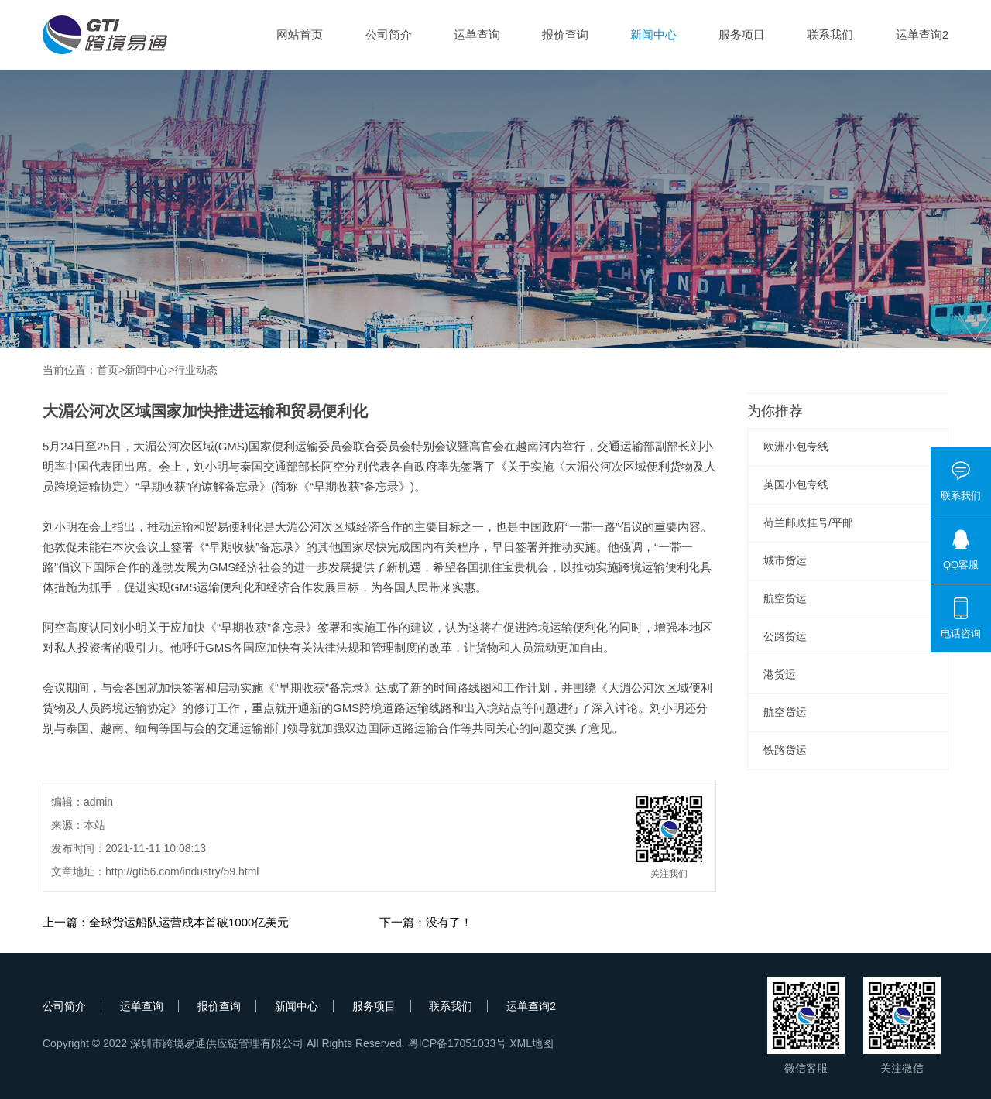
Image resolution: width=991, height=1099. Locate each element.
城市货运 (785, 560)
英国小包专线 (795, 484)
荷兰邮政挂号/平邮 (808, 522)
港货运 (779, 674)
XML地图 (531, 1043)
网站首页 (299, 34)
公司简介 (388, 34)
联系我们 (830, 34)
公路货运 (785, 636)
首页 (107, 370)
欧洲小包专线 (795, 446)
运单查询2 (922, 34)
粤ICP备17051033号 (457, 1043)
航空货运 (785, 598)
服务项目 (741, 34)
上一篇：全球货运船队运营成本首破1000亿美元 (166, 922)
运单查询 (477, 34)
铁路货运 (785, 750)
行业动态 (196, 370)
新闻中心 (653, 34)
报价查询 (565, 34)
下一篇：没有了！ (425, 922)
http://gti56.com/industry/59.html (182, 871)
